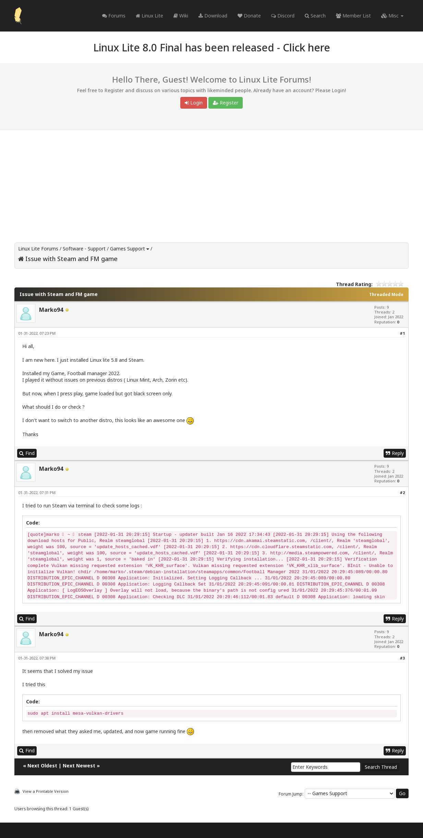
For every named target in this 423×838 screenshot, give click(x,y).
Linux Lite (149, 15)
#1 (402, 333)
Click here (306, 47)
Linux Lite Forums (38, 248)
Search (315, 15)
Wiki (180, 15)
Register (225, 102)
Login (194, 102)
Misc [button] (392, 15)
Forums (113, 15)
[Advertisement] (211, 181)
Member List (353, 15)
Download (212, 15)
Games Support (127, 248)
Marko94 (51, 309)
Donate (249, 15)
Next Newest (79, 765)
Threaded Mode (386, 294)
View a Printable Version (46, 791)
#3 (402, 658)
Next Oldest (42, 765)
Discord (282, 15)
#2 (402, 492)
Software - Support (84, 248)
